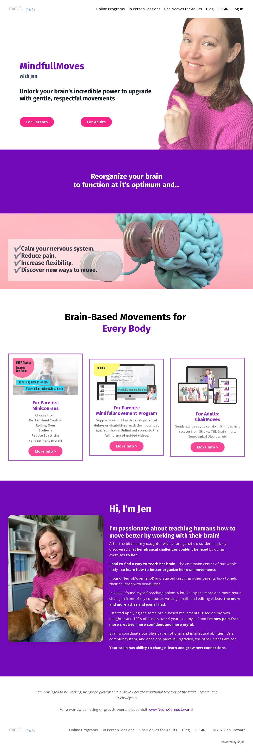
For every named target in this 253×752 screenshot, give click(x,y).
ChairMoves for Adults (183, 9)
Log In (238, 9)
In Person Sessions (144, 9)
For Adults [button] (96, 126)
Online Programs (110, 9)
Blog (210, 9)
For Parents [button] (37, 126)
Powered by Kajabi (233, 742)
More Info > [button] (45, 467)
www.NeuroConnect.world (170, 709)
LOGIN (223, 9)
